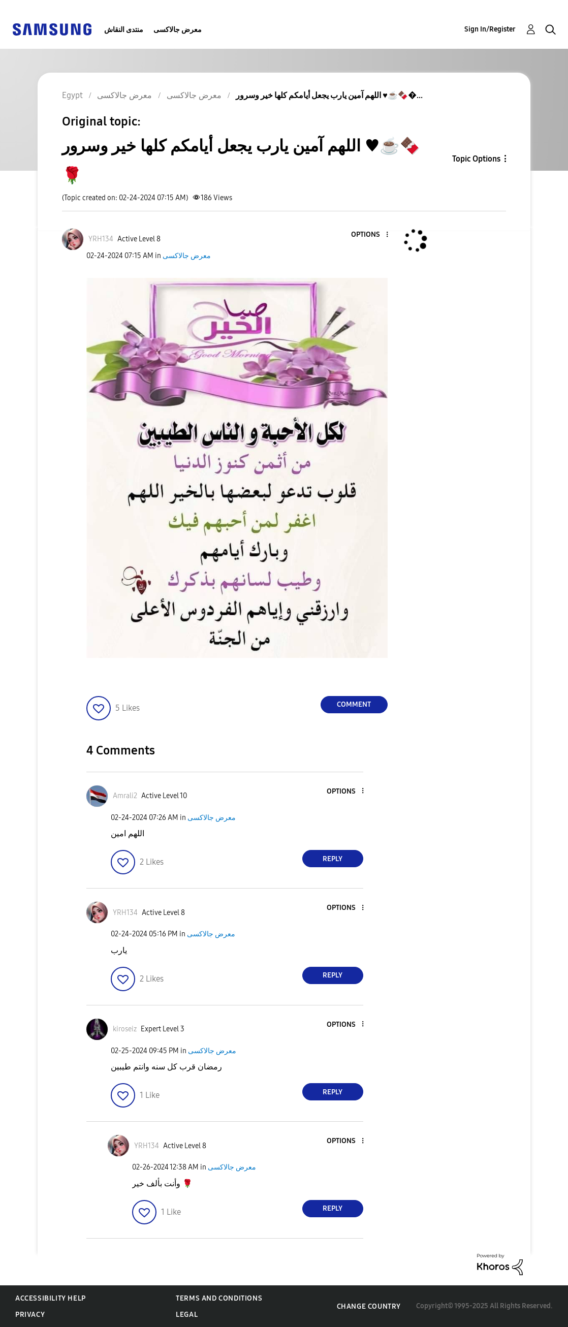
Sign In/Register (490, 29)
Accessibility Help (50, 1298)
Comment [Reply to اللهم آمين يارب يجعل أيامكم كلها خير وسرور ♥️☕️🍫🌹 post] (354, 704)
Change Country (369, 1306)
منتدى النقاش (123, 29)
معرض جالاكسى (177, 29)
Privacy (30, 1314)
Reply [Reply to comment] (332, 859)
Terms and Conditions (219, 1298)
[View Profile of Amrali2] (125, 796)
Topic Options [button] (476, 159)
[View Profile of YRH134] (100, 239)
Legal (187, 1314)
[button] (370, 235)
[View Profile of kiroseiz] (125, 1029)
